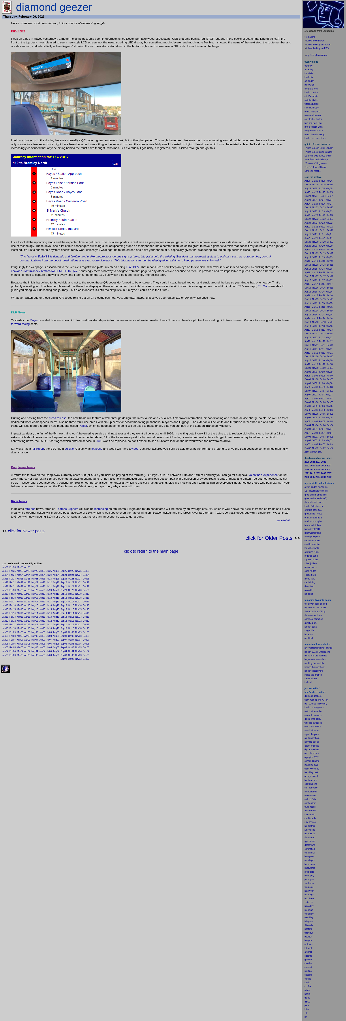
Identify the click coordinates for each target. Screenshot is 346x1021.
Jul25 (49, 571)
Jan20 (5, 590)
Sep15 (63, 609)
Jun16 (42, 605)
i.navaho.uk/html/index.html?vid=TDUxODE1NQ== (44, 271)
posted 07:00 (283, 520)
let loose (96, 448)
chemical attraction (314, 619)
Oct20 (71, 590)
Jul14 (49, 613)
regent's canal (311, 556)
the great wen (311, 89)
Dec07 (86, 640)
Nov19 (78, 594)
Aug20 (56, 590)
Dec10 (86, 628)
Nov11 (78, 624)
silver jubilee (311, 563)
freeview (309, 933)
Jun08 (42, 636)
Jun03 (42, 655)
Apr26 (27, 567)
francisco (313, 787)
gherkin (308, 959)
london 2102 (311, 627)
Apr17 (27, 601)
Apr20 (27, 590)
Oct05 (71, 647)
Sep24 (63, 575)
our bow (308, 66)
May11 (34, 624)
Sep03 (63, 655)
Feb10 (12, 628)
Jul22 (49, 582)
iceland (308, 682)
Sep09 (63, 632)
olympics (309, 757)
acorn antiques (312, 746)
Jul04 (49, 651)
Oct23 (71, 579)
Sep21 (63, 586)
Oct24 (71, 575)
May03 (34, 655)
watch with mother (313, 711)
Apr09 (27, 632)
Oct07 (71, 640)
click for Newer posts (26, 531)
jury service (310, 822)
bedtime (308, 929)
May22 (34, 582)
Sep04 (63, 651)
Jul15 (49, 609)
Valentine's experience (263, 475)
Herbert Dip (310, 575)
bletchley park (311, 772)
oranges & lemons (313, 517)
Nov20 (78, 590)
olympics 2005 (312, 552)
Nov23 (78, 579)
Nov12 (78, 621)
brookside (309, 872)
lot (306, 1009)
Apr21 (27, 586)
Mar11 (20, 624)
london (308, 707)
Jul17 (49, 601)
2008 (99, 441)
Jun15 (42, 609)
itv (306, 1017)
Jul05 (49, 647)
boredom (309, 634)
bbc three (309, 898)
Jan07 (5, 640)
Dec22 (86, 582)
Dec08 (86, 636)
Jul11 (49, 624)
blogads (308, 940)
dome (307, 998)
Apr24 (27, 575)
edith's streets (311, 96)
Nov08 (78, 636)
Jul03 (49, 655)
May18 (34, 598)
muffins (308, 971)
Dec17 (86, 601)
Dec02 (86, 659)
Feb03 (12, 655)
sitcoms (308, 956)
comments (310, 852)
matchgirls (310, 860)
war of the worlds (313, 726)
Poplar (83, 425)
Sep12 (63, 621)
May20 (34, 590)
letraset (308, 948)
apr (306, 638)
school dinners (312, 761)
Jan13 (5, 617)
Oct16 (71, 605)
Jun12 (42, 621)
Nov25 (78, 571)
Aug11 (56, 624)
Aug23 (56, 579)
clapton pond (311, 784)
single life (309, 630)
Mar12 (20, 621)
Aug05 (56, 647)
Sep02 (63, 659)
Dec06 (86, 644)
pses (310, 944)
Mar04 (20, 651)
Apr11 (27, 624)
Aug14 (56, 613)
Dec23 (86, 579)
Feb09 (12, 632)
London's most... (313, 171)
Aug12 (56, 621)
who (313, 845)
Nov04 (78, 651)
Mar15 (20, 609)
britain (312, 814)
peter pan (309, 879)
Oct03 (71, 655)
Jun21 (42, 586)
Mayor (34, 320)
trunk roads (310, 807)
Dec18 (86, 598)
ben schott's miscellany (316, 703)
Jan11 (5, 624)
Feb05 (12, 647)
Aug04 (56, 651)
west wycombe (312, 769)
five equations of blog (315, 611)
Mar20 (20, 590)
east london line (312, 544)
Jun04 (42, 651)
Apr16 (27, 605)
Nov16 (78, 605)
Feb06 (12, 644)
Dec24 (86, 575)
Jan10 (5, 628)
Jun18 (42, 598)
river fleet (309, 586)
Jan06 (5, 644)
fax (309, 986)
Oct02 (71, 659)
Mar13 (20, 617)
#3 (323, 700)
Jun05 (42, 647)
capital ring (310, 582)
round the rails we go (315, 134)
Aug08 (56, 636)
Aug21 (56, 586)
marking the (310, 663)
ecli (306, 944)
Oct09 (71, 632)
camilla (308, 979)
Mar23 (20, 579)
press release (57, 418)
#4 (327, 700)
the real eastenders (314, 502)
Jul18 (49, 598)
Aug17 (56, 601)
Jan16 (5, 605)
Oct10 (71, 628)
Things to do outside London (318, 152)
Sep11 (63, 624)
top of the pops (312, 734)
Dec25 (86, 571)
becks (307, 994)
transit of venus (312, 730)
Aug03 (56, 655)
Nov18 (78, 598)
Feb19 (12, 594)
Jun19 (42, 594)
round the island (312, 111)
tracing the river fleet (315, 667)
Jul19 (49, 594)
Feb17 (12, 601)
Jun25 (42, 571)
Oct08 (71, 636)
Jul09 (49, 632)
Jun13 (42, 617)
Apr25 (27, 571)
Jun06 (42, 644)
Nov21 (78, 586)
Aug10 (56, 628)
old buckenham (312, 738)
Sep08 (63, 636)
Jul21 (49, 586)
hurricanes (310, 864)
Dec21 (86, 586)
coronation (310, 849)
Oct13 (71, 617)
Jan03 (5, 655)
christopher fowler (313, 119)
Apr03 (27, 655)
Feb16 (12, 605)
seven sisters (311, 678)
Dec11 (86, 624)
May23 (34, 579)
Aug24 (56, 575)
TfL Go (262, 286)
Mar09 (20, 632)
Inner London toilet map (316, 159)
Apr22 (27, 582)
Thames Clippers (67, 508)
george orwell (311, 776)
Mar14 (20, 613)
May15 (34, 609)
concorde (309, 914)
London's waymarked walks (318, 156)
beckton (308, 936)
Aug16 (56, 605)
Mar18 (20, 598)
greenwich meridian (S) (316, 498)
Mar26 (20, 567)
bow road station (313, 525)
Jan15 (5, 609)
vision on (309, 902)
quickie (69, 448)
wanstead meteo (313, 115)
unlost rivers (310, 567)
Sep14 (63, 613)
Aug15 (56, 609)
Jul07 (49, 640)
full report (38, 448)
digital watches (312, 749)
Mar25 (20, 571)
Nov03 (78, 655)
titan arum (309, 837)
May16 (34, 605)
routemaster (310, 795)
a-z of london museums (316, 487)
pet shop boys (311, 765)
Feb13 (12, 617)
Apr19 (27, 594)
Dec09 (86, 632)
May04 (34, 651)
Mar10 (20, 628)
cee (306, 986)
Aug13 (56, 617)
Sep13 (63, 617)
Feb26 (12, 567)
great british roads (313, 513)
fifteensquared (311, 104)
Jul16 (49, 605)
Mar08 (20, 636)
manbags (309, 894)
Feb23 (12, 579)
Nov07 (78, 640)
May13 (34, 617)
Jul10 (49, 628)
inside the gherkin (313, 675)
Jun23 (42, 579)
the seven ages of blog (316, 604)
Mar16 (20, 605)
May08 (34, 636)
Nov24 (78, 575)
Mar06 (20, 644)
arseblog (309, 69)
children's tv (310, 799)
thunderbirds (311, 791)
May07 (34, 640)
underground (318, 707)
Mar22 (20, 582)
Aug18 (56, 598)
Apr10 (27, 628)
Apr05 (27, 647)
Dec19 (86, 594)
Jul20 (49, 590)
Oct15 (71, 609)
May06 (34, 644)
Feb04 (12, 651)
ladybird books (312, 742)
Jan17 (5, 601)
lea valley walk (312, 548)
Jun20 (42, 590)
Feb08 (12, 636)
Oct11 (71, 624)
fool (311, 638)
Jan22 (5, 582)
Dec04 (86, 651)
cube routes (310, 571)
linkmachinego (312, 107)
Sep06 (63, 644)
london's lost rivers (314, 506)
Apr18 (27, 598)
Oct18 (71, 598)
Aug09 (56, 632)
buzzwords (310, 868)
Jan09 (5, 632)
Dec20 (86, 590)
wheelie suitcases (313, 723)
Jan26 (5, 567)
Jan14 (5, 613)
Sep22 (63, 582)
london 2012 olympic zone (317, 652)
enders (312, 803)
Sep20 (63, 590)
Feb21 (12, 586)
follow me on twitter (315, 40)
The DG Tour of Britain (315, 167)
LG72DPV (132, 267)
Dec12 (86, 621)
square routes (311, 559)
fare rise (30, 508)
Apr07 (27, 640)
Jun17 (42, 601)
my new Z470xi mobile (315, 607)
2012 (316, 757)
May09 (34, 632)
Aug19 (56, 594)
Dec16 (86, 605)
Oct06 (71, 644)
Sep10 (63, 628)
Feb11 (12, 624)
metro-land (310, 579)
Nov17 (78, 601)
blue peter (309, 856)
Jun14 (42, 613)
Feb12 (12, 621)
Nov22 (78, 582)
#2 (319, 700)
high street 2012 (312, 529)
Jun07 (42, 640)
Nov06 (78, 644)
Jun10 (42, 628)
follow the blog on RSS (317, 48)
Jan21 (5, 586)
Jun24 (42, 575)
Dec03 (86, 655)
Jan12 (5, 621)
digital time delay (313, 719)
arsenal (308, 952)
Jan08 (5, 636)
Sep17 (63, 601)
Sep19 (63, 594)
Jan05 (5, 647)
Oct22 (71, 582)
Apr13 (27, 617)
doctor (308, 845)
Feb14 (12, 613)
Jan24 (5, 575)
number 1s (310, 833)
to (308, 1009)
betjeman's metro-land (315, 659)
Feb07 (12, 640)
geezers (318, 696)
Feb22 (12, 582)
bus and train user (313, 123)
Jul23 (49, 579)
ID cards (309, 925)
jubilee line (310, 830)
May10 (34, 628)
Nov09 (78, 632)
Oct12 (71, 621)
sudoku (308, 975)
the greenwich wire (314, 130)
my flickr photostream (316, 55)
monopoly (309, 875)
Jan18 (5, 598)
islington (309, 921)
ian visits (309, 73)
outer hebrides (312, 753)
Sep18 (63, 598)
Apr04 (27, 651)
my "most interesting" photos (319, 648)
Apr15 (27, 609)
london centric (311, 92)
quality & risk (311, 623)
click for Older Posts (268, 538)
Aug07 (56, 640)
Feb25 (12, 571)
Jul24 (49, 575)
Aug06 (56, 644)
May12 (34, 621)
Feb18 (12, 598)
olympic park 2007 (313, 510)
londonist (309, 77)
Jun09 (42, 632)
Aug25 (56, 571)
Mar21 (20, 586)
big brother (310, 826)
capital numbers (312, 540)
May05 (34, 647)
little (306, 814)
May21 (34, 586)
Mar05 (20, 647)
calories (308, 963)
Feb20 (12, 590)
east (307, 803)
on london (309, 81)
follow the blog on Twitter (318, 44)
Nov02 (78, 659)
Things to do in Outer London (319, 148)
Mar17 (20, 601)
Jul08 (49, 636)
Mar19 (20, 594)
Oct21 (71, 586)
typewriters (310, 841)
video (135, 448)
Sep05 (63, 647)
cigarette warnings (313, 715)
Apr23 (27, 579)
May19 (34, 594)
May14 (34, 613)
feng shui (309, 887)
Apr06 (27, 644)
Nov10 (78, 628)
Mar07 (20, 640)
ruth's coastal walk (313, 127)
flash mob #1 (311, 700)
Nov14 (78, 613)
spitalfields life (311, 100)
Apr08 (27, 636)
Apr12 (27, 621)
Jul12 (49, 621)
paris (307, 1005)
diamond (309, 696)
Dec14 (86, 613)
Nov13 (78, 617)
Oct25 (71, 571)
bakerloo (309, 594)
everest (308, 967)
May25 (34, 571)
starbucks (309, 883)
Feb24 (12, 575)
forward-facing (20, 324)
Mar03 (20, 655)
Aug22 (56, 582)
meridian (321, 663)
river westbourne (313, 533)
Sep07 (63, 640)
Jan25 (5, 571)
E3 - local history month (316, 491)
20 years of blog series (316, 163)
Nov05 (78, 647)
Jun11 (42, 624)
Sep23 (63, 579)
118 (306, 1013)
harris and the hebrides (316, 655)
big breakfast (311, 780)
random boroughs (313, 521)
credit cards (310, 818)
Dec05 (86, 647)
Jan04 (5, 651)
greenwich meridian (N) (316, 495)
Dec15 (86, 609)
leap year (309, 891)
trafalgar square (312, 536)
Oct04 (71, 651)
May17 (34, 601)
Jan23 (5, 579)
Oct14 (71, 613)
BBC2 (307, 1002)
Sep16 (63, 605)
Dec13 (86, 617)
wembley (309, 917)
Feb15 (12, 609)
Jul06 (49, 644)
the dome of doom (313, 615)
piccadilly (309, 590)
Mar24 (20, 575)
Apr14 (27, 613)
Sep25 (63, 571)
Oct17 (71, 601)
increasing (101, 508)
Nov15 (78, 609)
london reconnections (315, 138)
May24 (34, 575)
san (306, 787)
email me (310, 37)
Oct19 (71, 594)
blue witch (309, 85)
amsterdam (310, 810)
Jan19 (5, 594)
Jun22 (42, 582)
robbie (308, 990)
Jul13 (49, 617)
